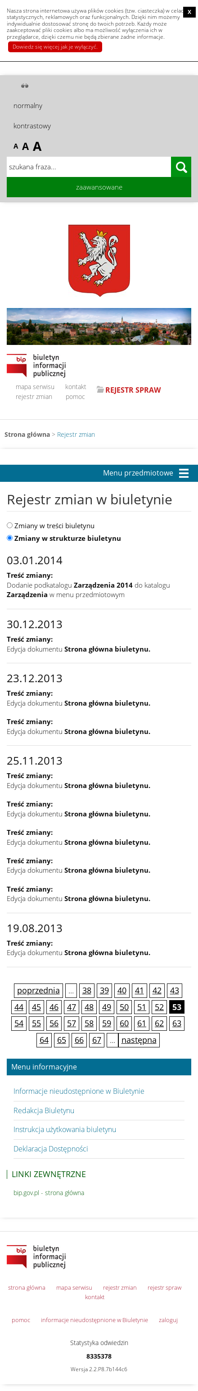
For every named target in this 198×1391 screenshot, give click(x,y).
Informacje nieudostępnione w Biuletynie (79, 1091)
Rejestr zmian (76, 434)
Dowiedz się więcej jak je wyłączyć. (55, 46)
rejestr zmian (34, 396)
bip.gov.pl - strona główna (49, 1192)
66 (79, 1039)
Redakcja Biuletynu (44, 1110)
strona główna (26, 1287)
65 (61, 1039)
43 (174, 990)
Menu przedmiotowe (138, 473)
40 (121, 990)
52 (159, 1006)
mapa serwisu (35, 386)
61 (141, 1023)
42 (157, 990)
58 (89, 1023)
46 (54, 1006)
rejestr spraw (164, 1287)
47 (71, 1006)
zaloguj (168, 1320)
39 (104, 990)
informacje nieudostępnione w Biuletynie (94, 1320)
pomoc (75, 396)
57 (71, 1023)
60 (124, 1023)
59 (106, 1023)
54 (18, 1023)
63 (176, 1023)
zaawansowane (99, 186)
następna (139, 1039)
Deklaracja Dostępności (51, 1149)
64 (44, 1039)
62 (159, 1023)
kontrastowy (32, 125)
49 (106, 1006)
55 (36, 1023)
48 (89, 1006)
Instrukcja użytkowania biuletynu (65, 1129)
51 (141, 1006)
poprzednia (38, 990)
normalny (28, 105)
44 (18, 1006)
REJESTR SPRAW (133, 390)
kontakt (75, 386)
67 (96, 1039)
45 (36, 1006)
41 (139, 990)
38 (86, 990)
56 (54, 1023)
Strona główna (27, 434)
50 (124, 1006)
